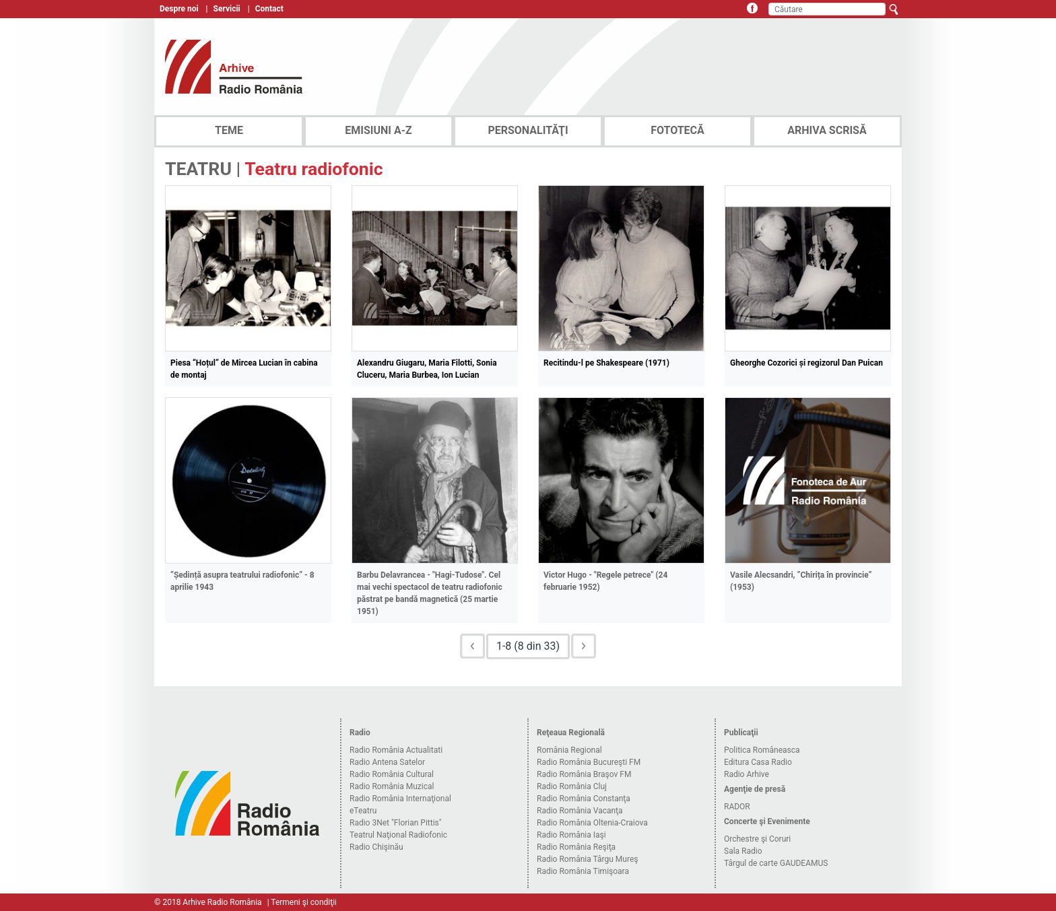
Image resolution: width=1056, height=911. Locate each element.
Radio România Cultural (392, 774)
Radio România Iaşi (571, 835)
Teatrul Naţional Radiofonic (398, 835)
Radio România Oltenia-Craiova (592, 823)
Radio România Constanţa (583, 798)
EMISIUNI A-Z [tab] (378, 130)
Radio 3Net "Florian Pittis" (396, 823)
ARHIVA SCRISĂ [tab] (826, 130)
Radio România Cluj (572, 786)
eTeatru (363, 810)
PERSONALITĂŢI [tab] (528, 130)
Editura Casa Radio (758, 762)
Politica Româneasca (762, 750)
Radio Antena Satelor (387, 762)
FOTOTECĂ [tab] (677, 130)
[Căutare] (827, 9)
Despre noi (179, 8)
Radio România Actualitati (396, 750)
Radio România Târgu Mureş (587, 859)
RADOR (737, 806)
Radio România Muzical (392, 786)
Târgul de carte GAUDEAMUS (776, 863)
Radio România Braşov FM (584, 774)
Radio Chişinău (376, 847)
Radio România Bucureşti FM (588, 762)
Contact (269, 8)
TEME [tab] (229, 130)
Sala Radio (743, 851)
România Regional (569, 750)
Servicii (226, 8)
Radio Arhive (746, 774)
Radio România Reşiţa (576, 847)
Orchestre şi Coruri (757, 839)
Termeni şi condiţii (304, 902)
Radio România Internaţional (400, 798)
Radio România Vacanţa (580, 810)
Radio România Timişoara (583, 871)
